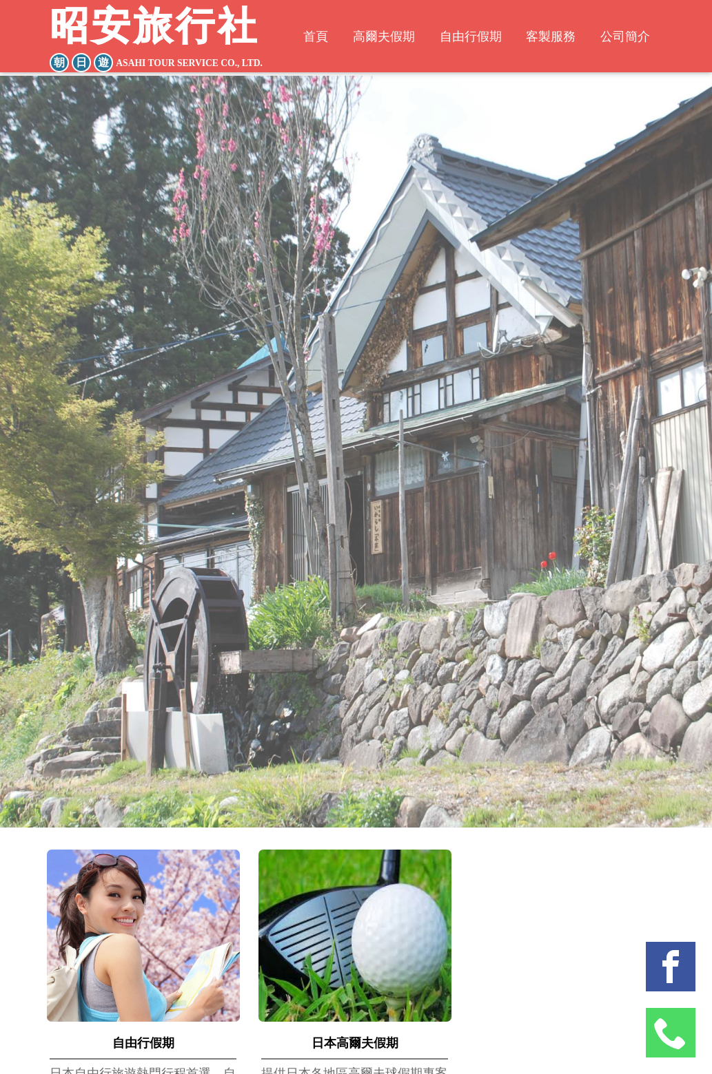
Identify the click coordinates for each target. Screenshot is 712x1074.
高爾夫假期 (378, 38)
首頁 (306, 38)
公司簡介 (634, 38)
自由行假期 (470, 38)
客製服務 (555, 38)
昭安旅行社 (159, 40)
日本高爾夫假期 (355, 1043)
